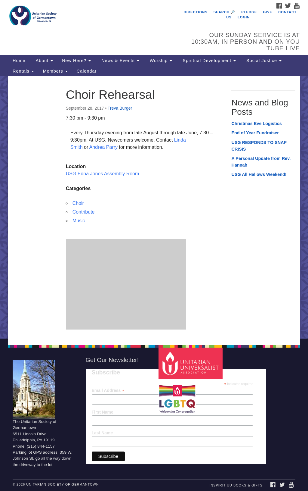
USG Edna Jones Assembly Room (102, 173)
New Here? (76, 60)
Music (78, 220)
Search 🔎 (224, 12)
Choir (78, 203)
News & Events (119, 60)
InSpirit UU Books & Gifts (235, 485)
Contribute (83, 211)
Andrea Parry (104, 147)
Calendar (87, 71)
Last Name (102, 432)
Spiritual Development (208, 60)
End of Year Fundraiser (255, 132)
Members (55, 71)
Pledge (249, 12)
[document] (154, 207)
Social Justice (263, 60)
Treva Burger (120, 108)
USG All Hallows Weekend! (258, 174)
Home (19, 60)
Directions (196, 12)
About (43, 60)
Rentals (23, 71)
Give (267, 12)
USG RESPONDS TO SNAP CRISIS (258, 146)
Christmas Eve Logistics (256, 123)
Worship (160, 60)
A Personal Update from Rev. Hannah (261, 161)
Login (244, 17)
